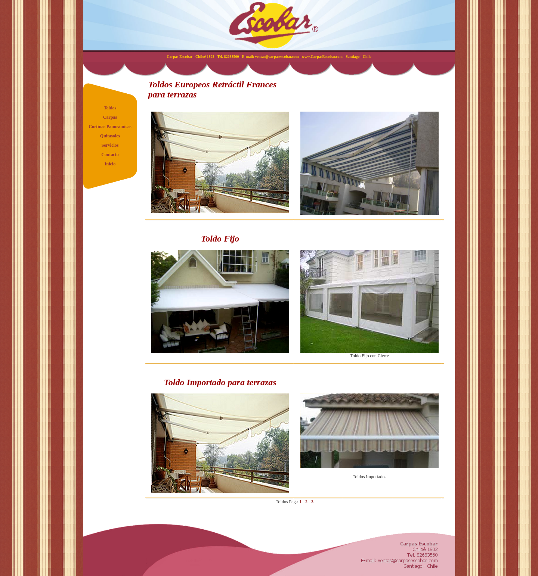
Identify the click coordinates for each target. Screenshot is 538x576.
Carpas (110, 117)
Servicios (110, 145)
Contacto (110, 154)
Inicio (110, 163)
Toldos (110, 107)
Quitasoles (110, 135)
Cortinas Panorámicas (110, 126)
